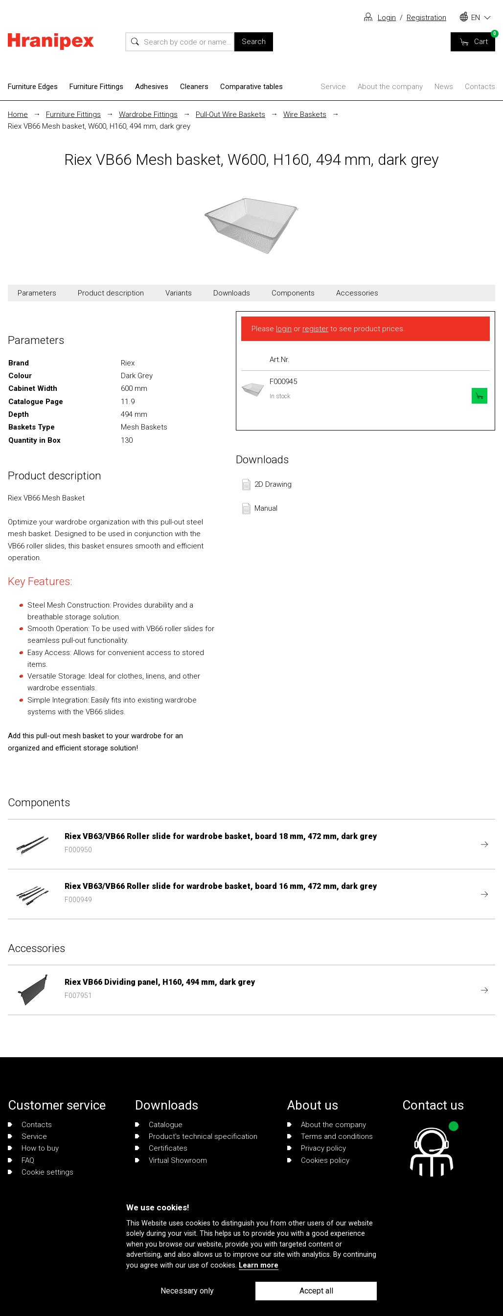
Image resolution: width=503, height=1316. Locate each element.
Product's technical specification (196, 1136)
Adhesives (151, 86)
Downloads (231, 293)
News (443, 86)
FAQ (21, 1160)
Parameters (37, 293)
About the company (390, 86)
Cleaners (194, 86)
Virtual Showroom (171, 1160)
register (315, 328)
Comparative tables (251, 86)
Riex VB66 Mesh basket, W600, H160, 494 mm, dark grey (99, 126)
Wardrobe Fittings (148, 114)
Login (387, 17)
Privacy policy (316, 1148)
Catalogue (159, 1124)
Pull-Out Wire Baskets (230, 114)
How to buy (33, 1148)
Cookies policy (318, 1160)
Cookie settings (40, 1172)
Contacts (480, 86)
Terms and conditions (330, 1136)
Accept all (316, 1290)
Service (333, 86)
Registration (426, 17)
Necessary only (187, 1290)
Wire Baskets (304, 114)
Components (293, 293)
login (284, 328)
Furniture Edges (33, 86)
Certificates (161, 1148)
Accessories (357, 293)
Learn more (258, 1265)
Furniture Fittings (96, 86)
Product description (111, 293)
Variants (178, 293)
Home (18, 114)
